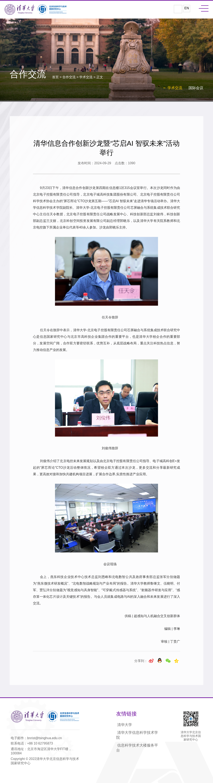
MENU (203, 8)
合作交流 (69, 77)
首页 (55, 77)
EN (186, 8)
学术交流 (85, 77)
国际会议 (195, 88)
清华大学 (124, 725)
